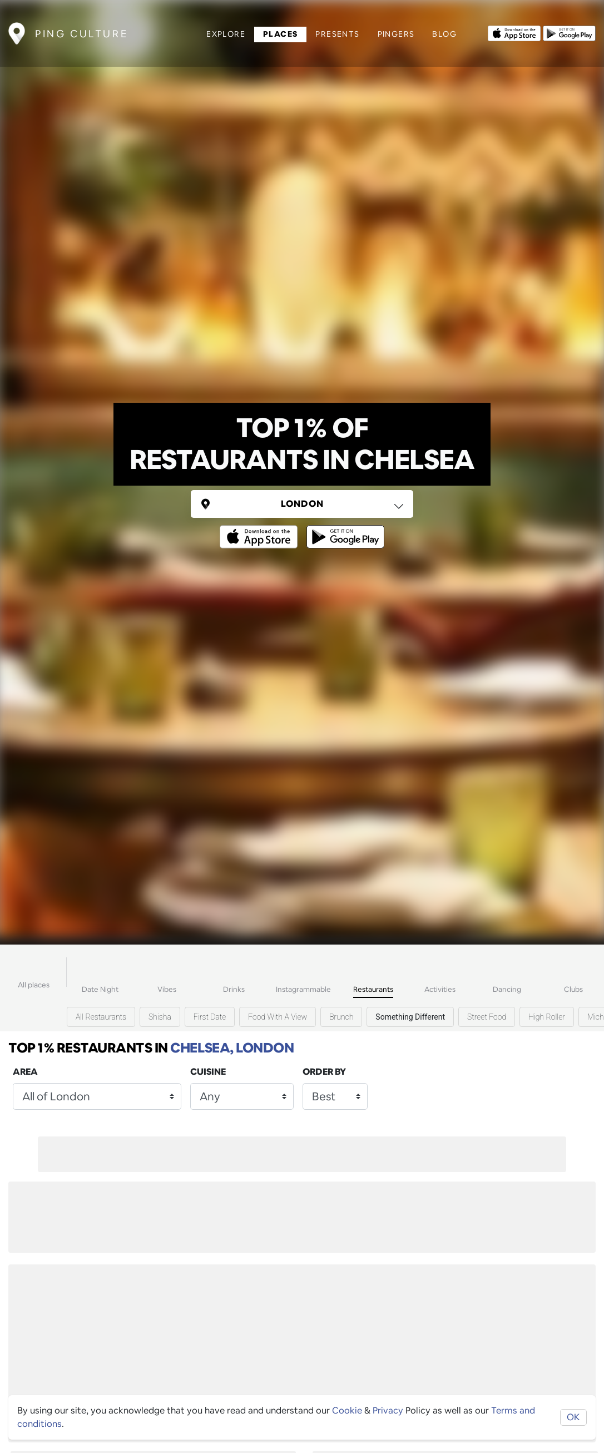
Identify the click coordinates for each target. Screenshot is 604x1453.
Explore (225, 34)
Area (25, 1072)
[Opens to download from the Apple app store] (514, 32)
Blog (444, 34)
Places (280, 34)
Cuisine (208, 1072)
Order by (324, 1072)
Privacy (388, 1410)
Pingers (396, 34)
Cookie (347, 1410)
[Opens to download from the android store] (569, 32)
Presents (337, 34)
